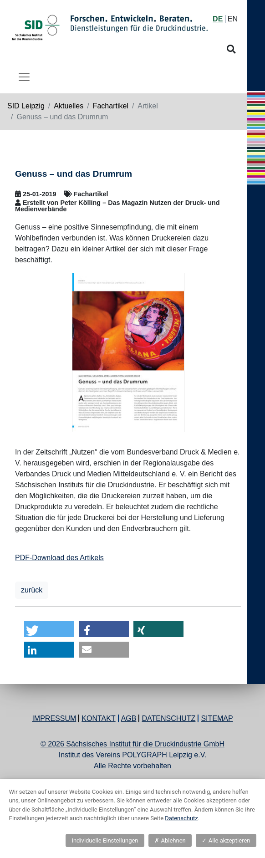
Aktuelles (68, 106)
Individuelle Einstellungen (104, 840)
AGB (129, 718)
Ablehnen (169, 840)
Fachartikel (110, 106)
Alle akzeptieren (226, 840)
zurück (31, 590)
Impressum (54, 718)
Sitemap (217, 718)
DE (218, 19)
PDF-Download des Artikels (59, 558)
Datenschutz (168, 718)
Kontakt (98, 718)
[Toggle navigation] (24, 77)
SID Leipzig (26, 106)
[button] (49, 629)
